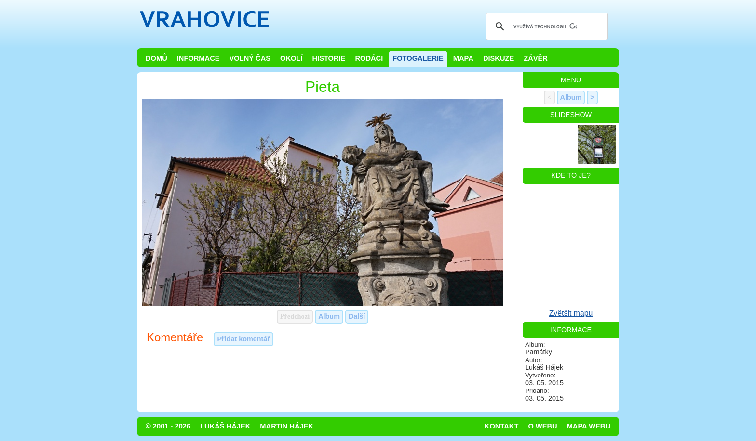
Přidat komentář (243, 339)
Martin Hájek (286, 426)
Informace (198, 58)
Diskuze (498, 58)
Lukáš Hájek (225, 426)
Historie (328, 58)
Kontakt (502, 426)
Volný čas (250, 58)
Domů (156, 58)
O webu (542, 426)
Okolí (291, 58)
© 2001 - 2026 (168, 426)
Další (357, 316)
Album (329, 316)
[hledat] (545, 26)
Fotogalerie (418, 58)
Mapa (463, 58)
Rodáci (369, 58)
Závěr (536, 58)
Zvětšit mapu (571, 313)
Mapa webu (588, 426)
